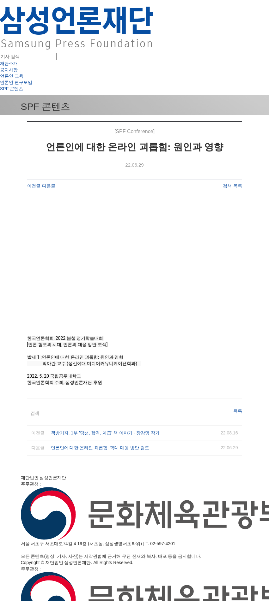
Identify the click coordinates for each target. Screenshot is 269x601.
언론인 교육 (11, 76)
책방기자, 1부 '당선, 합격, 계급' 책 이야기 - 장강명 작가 (105, 432)
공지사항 (9, 69)
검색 (227, 185)
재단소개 (9, 63)
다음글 (48, 185)
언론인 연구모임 (16, 82)
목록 (237, 185)
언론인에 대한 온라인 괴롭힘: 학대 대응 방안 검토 (100, 447)
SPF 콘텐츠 (11, 88)
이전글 (33, 185)
